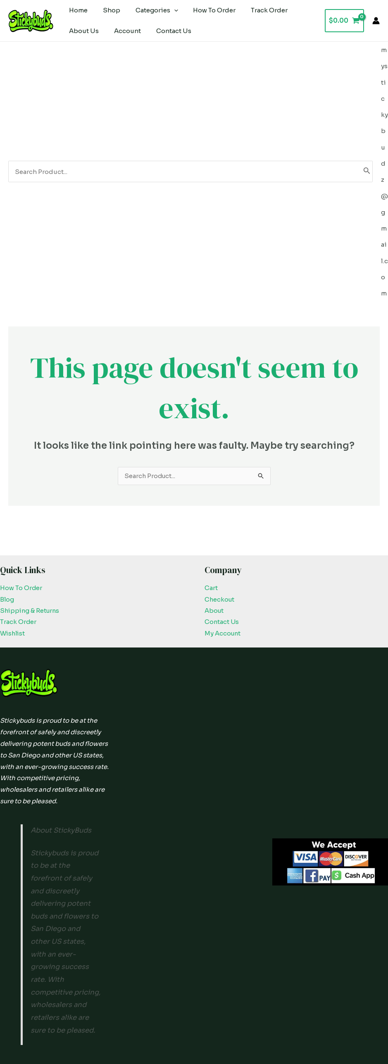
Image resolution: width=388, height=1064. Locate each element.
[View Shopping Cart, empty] (344, 21)
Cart (211, 513)
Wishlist (13, 559)
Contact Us (222, 548)
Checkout (220, 524)
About (214, 536)
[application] (167, 10)
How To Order (21, 513)
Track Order (18, 548)
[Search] (367, 134)
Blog (7, 524)
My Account (223, 559)
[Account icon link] (376, 20)
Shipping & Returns (31, 536)
